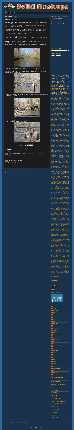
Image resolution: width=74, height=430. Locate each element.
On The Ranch (61, 124)
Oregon (59, 175)
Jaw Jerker (53, 400)
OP (64, 240)
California (54, 202)
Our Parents (61, 241)
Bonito (52, 198)
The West (59, 97)
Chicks (56, 142)
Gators (52, 218)
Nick (53, 348)
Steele (64, 78)
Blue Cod (58, 197)
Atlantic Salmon (66, 129)
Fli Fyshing (53, 133)
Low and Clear (65, 230)
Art (55, 194)
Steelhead (59, 81)
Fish (64, 77)
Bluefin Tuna (54, 88)
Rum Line (57, 249)
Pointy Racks (58, 244)
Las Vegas (66, 228)
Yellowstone (53, 270)
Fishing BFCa (58, 166)
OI (61, 91)
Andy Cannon (55, 308)
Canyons (53, 98)
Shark (59, 178)
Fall (62, 212)
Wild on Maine (62, 156)
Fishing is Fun (54, 167)
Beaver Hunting (59, 130)
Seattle (54, 178)
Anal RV (57, 193)
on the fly (56, 140)
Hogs (65, 170)
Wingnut (54, 363)
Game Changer (54, 146)
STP (68, 249)
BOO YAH (63, 86)
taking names (64, 99)
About (10, 12)
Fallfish (66, 212)
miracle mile (66, 272)
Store (15, 12)
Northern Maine (53, 240)
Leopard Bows (53, 229)
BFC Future (65, 109)
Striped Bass (66, 93)
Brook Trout (55, 77)
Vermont (65, 186)
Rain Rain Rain (57, 152)
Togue (55, 262)
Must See (61, 173)
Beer (52, 114)
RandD (63, 152)
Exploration (58, 212)
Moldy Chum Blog (55, 406)
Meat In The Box (65, 233)
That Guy (57, 256)
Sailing (62, 177)
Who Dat (63, 266)
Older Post (45, 170)
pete (53, 370)
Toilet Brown (60, 262)
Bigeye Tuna (66, 102)
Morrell (54, 346)
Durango (67, 209)
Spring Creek (55, 154)
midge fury (65, 157)
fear (66, 188)
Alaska (67, 128)
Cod (61, 165)
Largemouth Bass (60, 228)
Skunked (53, 126)
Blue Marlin (65, 119)
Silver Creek (65, 252)
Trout (58, 186)
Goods (64, 168)
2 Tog (62, 191)
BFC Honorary (54, 100)
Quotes (53, 85)
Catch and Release (64, 163)
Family (52, 213)
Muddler (66, 235)
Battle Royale (58, 119)
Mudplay (52, 236)
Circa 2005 (67, 203)
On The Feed (53, 175)
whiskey (59, 276)
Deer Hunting (56, 207)
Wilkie (67, 266)
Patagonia (66, 241)
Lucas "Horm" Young (57, 345)
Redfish (54, 136)
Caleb (54, 319)
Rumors (61, 249)
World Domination (54, 128)
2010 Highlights (66, 191)
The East (60, 155)
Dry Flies (66, 144)
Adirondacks (55, 192)
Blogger (44, 427)
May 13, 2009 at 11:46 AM (13, 162)
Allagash (54, 160)
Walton (58, 265)
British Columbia (54, 199)
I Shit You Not (57, 134)
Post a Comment (10, 164)
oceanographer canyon (64, 273)
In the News (62, 171)
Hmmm (65, 92)
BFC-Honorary (54, 86)
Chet (54, 321)
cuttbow (62, 188)
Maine (60, 93)
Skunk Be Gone (66, 108)
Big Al (54, 314)
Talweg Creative (54, 184)
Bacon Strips (60, 161)
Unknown (54, 359)
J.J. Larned (55, 330)
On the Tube (56, 241)
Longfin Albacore (54, 230)
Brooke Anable (54, 162)
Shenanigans (65, 178)
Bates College (59, 113)
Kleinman (54, 343)
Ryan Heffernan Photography (57, 407)
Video (63, 75)
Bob (66, 197)
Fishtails (52, 215)
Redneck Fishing (59, 104)
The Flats (66, 257)
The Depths (65, 184)
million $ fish (66, 189)
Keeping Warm (58, 147)
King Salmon (58, 115)
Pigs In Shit (67, 175)
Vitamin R (54, 265)
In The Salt (64, 225)
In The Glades (58, 225)
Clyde (57, 165)
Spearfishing (53, 182)
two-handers (62, 140)
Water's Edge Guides (55, 418)
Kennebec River (64, 134)
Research (67, 246)
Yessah (59, 109)
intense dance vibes (59, 189)
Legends (53, 149)
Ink (66, 171)
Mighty (52, 173)
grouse (65, 271)
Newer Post (8, 170)
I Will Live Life (54, 395)
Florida (54, 103)
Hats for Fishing (62, 220)
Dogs (67, 131)
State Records (59, 182)
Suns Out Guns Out (60, 183)
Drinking (61, 144)
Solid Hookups (62, 85)
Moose (56, 173)
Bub (63, 199)
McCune (67, 231)
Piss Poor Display (60, 125)
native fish (53, 273)
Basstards (66, 161)
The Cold (60, 184)
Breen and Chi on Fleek (59, 198)
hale (68, 271)
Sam (54, 354)
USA (62, 186)
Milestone (52, 235)
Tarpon (66, 104)
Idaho (68, 105)
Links (55, 82)
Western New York (54, 187)
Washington (62, 89)
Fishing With (65, 166)
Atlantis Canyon (65, 160)
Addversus (53, 379)
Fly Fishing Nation (55, 390)
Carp (52, 142)
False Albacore (57, 114)
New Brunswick (62, 236)
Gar (65, 167)
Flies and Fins (54, 389)
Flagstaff (60, 215)
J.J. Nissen (55, 332)
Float (58, 133)
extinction (54, 157)
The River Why (55, 261)
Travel (66, 126)
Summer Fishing (65, 115)
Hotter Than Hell (58, 223)
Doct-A (54, 325)
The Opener (67, 260)
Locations (58, 149)
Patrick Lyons (55, 350)
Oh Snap (59, 80)
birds (57, 270)
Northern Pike (54, 93)
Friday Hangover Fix (57, 112)
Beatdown (65, 113)
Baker (54, 312)
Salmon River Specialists (56, 409)
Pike (54, 176)
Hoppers (52, 223)
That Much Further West (56, 414)
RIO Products (53, 246)
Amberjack (53, 193)
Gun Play (60, 170)
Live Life (66, 123)
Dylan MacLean (56, 326)
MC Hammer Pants (55, 135)
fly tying (58, 118)
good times (64, 118)
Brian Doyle (66, 198)
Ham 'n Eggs (56, 220)
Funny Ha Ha (64, 114)
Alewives (65, 192)
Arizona (52, 194)
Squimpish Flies (54, 412)
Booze (60, 82)
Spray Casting (55, 255)
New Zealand (58, 102)
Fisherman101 (55, 328)
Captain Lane (66, 130)
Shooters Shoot (58, 252)
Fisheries (53, 166)
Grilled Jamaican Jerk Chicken (60, 219)
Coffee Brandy (66, 110)
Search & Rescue (62, 251)
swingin (54, 191)
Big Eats (53, 110)
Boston (54, 141)
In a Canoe (56, 171)
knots (62, 272)
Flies (62, 88)
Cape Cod (59, 110)
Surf (66, 183)
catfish (60, 271)
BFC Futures (53, 161)
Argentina (59, 160)
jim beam (58, 272)
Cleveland (54, 204)
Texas (54, 256)
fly (62, 271)
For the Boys (60, 167)
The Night (65, 155)
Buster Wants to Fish (55, 386)
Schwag (66, 125)
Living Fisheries (54, 404)
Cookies (66, 204)
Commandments (60, 204)
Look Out (59, 230)
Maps (64, 231)
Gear (52, 134)
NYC (57, 236)
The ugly (64, 261)
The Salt (67, 81)
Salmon (66, 136)
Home (6, 12)
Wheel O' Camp (57, 266)
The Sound (60, 261)
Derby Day (61, 207)
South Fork (53, 181)
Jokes (52, 147)
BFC (58, 194)
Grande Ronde (63, 218)
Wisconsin (61, 267)
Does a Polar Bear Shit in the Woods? (59, 208)
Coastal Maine (54, 123)
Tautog (68, 255)
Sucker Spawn (54, 155)
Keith (9, 151)
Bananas (67, 140)
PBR (62, 175)
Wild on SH (62, 187)
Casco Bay (63, 202)
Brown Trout (10, 146)
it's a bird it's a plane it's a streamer (59, 139)
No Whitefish (59, 239)
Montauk (57, 235)
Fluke (65, 215)
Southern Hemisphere (63, 181)
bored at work (62, 270)
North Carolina (65, 239)
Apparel (54, 129)
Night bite (66, 173)
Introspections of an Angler (56, 396)
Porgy (68, 244)
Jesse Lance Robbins (57, 337)
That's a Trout (61, 257)
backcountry (53, 118)
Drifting (57, 144)
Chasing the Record (57, 203)
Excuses (65, 165)
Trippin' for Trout (54, 417)
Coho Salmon (60, 123)
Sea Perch (67, 250)
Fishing (15, 146)
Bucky (54, 317)
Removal (63, 246)
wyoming (53, 113)
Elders (59, 210)
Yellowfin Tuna (54, 91)
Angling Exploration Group (56, 381)
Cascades (57, 163)
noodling (57, 273)
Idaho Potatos (53, 224)
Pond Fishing (66, 135)
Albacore (60, 192)
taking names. (59, 92)
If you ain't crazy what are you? (62, 224)
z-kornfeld (55, 374)
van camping (55, 276)
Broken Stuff (60, 199)
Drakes (64, 209)
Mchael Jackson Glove (56, 233)
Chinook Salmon (54, 121)
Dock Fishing (67, 207)
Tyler (54, 357)
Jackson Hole (53, 172)
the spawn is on (62, 128)
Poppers (58, 176)
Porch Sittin (64, 244)
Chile (63, 203)
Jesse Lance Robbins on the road (58, 401)
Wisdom (66, 267)
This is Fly (53, 415)
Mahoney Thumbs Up (57, 231)
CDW (66, 141)
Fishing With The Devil (60, 214)
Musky (64, 150)
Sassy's (63, 250)
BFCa (52, 80)
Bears (54, 130)
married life (60, 157)
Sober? (52, 97)
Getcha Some (61, 103)
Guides (52, 115)
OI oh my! (63, 151)
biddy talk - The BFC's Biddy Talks (58, 384)
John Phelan (55, 339)
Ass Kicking (59, 129)
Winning (65, 97)
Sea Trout (67, 177)
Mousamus (53, 124)
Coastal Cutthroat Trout (63, 121)
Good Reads (57, 218)
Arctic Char (66, 193)
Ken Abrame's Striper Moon (56, 403)
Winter (57, 99)
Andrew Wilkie (55, 306)
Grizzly (56, 170)
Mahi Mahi (62, 100)
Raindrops (58, 246)
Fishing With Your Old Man (63, 145)
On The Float (60, 98)
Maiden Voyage (65, 172)
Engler (63, 210)
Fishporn (66, 214)
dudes (68, 156)
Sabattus (54, 250)
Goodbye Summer (58, 168)
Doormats (59, 209)
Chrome (52, 165)
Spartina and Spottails (55, 411)
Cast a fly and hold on (63, 120)
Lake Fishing (65, 147)
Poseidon (65, 112)
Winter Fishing (56, 188)
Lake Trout (60, 107)
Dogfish (67, 208)
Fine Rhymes (61, 213)
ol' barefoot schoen (56, 368)
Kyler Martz (53, 228)
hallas (54, 366)
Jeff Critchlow (55, 335)
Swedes (60, 255)
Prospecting (66, 245)
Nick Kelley (58, 151)
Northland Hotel (60, 240)
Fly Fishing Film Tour (64, 133)
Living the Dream (65, 229)
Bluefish (63, 197)
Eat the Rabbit (54, 145)
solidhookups (55, 372)
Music (57, 95)
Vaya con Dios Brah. (55, 156)
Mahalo (59, 172)
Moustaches (62, 235)
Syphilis (64, 255)
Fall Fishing (62, 94)
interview (54, 272)
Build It (67, 199)
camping (56, 271)
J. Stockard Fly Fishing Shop (57, 398)
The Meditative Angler (60, 260)
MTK (52, 231)
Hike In (60, 146)
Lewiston (59, 229)
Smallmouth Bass (60, 126)
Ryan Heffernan (60, 136)
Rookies (67, 152)
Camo (58, 202)
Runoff (65, 249)
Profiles (63, 176)
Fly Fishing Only (54, 392)
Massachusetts (59, 150)
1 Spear (58, 191)
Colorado (55, 94)
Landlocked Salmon (61, 84)
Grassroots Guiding (55, 393)
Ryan (54, 352)
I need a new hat (65, 223)
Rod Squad (58, 177)
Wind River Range (54, 267)
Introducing (65, 146)
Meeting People (54, 234)
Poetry (61, 135)
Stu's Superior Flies (63, 154)
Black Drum (53, 197)
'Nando (54, 364)
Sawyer (54, 355)
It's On (54, 107)
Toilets (64, 262)
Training (67, 262)
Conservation (62, 142)
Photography (64, 95)
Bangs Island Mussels (64, 194)
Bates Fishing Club (55, 382)
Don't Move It (55, 209)
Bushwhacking (54, 120)
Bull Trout (61, 162)
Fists (57, 215)
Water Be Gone (63, 265)
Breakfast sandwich (60, 141)
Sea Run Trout (55, 251)
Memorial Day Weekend (63, 234)
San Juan (58, 250)
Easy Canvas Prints (55, 387)
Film (56, 213)
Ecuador (54, 210)
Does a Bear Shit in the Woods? (58, 131)
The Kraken (53, 260)
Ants (61, 193)
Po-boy (54, 244)
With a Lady (53, 105)
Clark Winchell (55, 323)
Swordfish (55, 109)
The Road (53, 186)
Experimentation (61, 105)
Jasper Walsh (55, 334)
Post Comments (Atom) (15, 172)
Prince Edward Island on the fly (58, 245)
